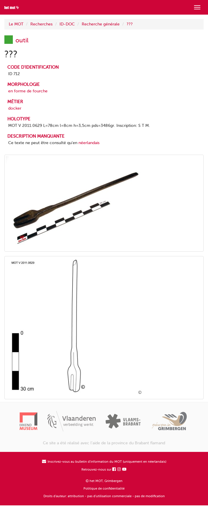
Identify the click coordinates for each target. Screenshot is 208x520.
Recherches (41, 24)
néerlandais (88, 143)
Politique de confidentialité (104, 488)
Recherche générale (101, 24)
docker (14, 108)
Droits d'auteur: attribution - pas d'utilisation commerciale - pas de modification (104, 496)
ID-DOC (67, 24)
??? (130, 24)
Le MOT (16, 24)
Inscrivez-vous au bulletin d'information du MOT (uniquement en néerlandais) (104, 462)
